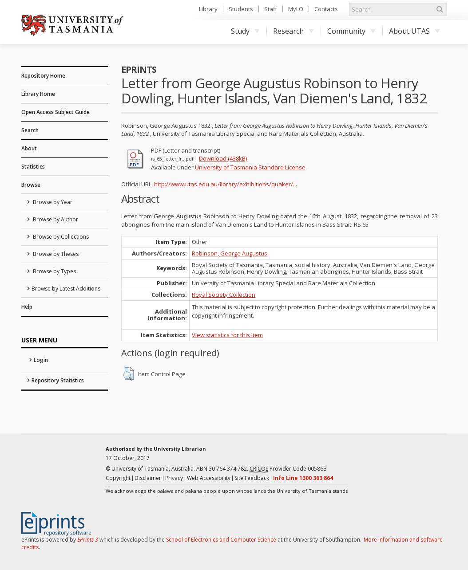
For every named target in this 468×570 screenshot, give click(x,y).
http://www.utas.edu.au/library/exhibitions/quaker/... (225, 184)
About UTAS (414, 31)
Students (241, 9)
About (29, 148)
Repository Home (43, 75)
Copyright (118, 478)
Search (30, 130)
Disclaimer (148, 478)
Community (351, 31)
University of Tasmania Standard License (250, 167)
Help (26, 307)
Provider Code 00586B (288, 469)
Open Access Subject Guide (55, 112)
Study (245, 31)
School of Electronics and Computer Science (221, 539)
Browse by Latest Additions (66, 288)
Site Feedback (251, 478)
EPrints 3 (87, 539)
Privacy (174, 478)
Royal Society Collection (223, 295)
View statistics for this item (227, 335)
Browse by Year (52, 202)
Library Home (38, 94)
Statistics (33, 166)
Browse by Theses (55, 254)
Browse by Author (55, 219)
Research (293, 31)
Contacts (326, 9)
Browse (30, 185)
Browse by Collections (60, 236)
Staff (270, 9)
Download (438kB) (223, 158)
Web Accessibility (208, 478)
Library (208, 9)
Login (41, 360)
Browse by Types (54, 271)
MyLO (295, 9)
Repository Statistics (58, 380)
